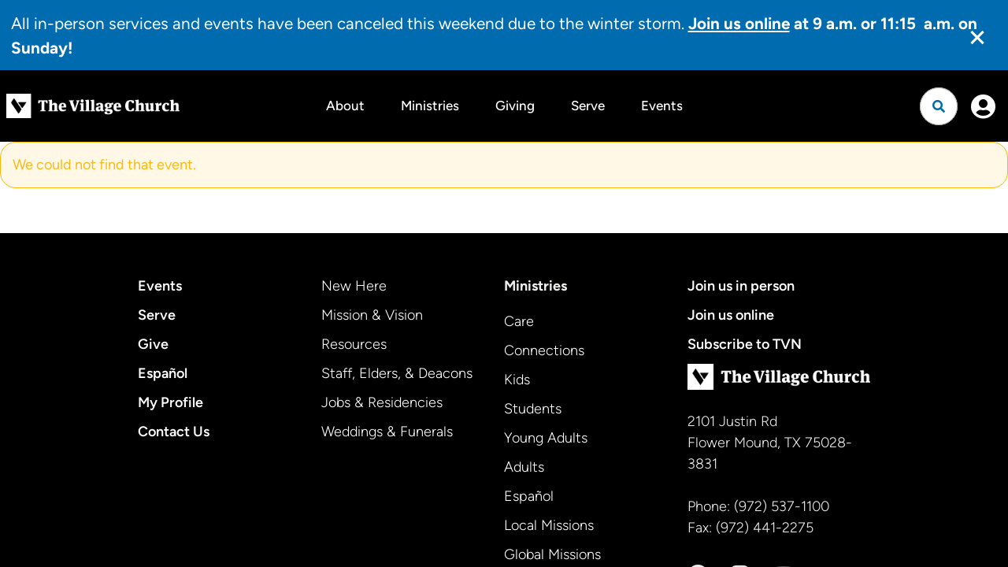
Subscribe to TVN (744, 344)
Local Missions (549, 525)
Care (519, 321)
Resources (354, 344)
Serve (588, 105)
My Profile (170, 402)
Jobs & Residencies (382, 402)
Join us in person (741, 286)
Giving (515, 105)
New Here (354, 286)
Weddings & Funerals (387, 431)
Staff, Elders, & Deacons (396, 373)
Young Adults (545, 438)
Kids (517, 379)
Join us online (730, 315)
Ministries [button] (430, 105)
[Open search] (939, 106)
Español (162, 373)
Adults (524, 467)
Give (153, 344)
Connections (544, 350)
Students (532, 408)
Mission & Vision (372, 315)
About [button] (345, 105)
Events (662, 105)
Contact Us (173, 431)
